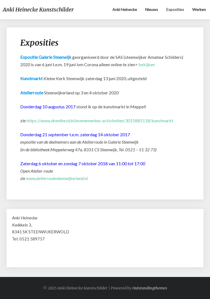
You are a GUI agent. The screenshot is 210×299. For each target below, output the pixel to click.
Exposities (175, 9)
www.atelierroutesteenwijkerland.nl (57, 178)
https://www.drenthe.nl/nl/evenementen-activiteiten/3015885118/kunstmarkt (100, 120)
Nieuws (151, 9)
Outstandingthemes (149, 288)
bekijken (146, 64)
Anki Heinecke (124, 9)
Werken (199, 9)
